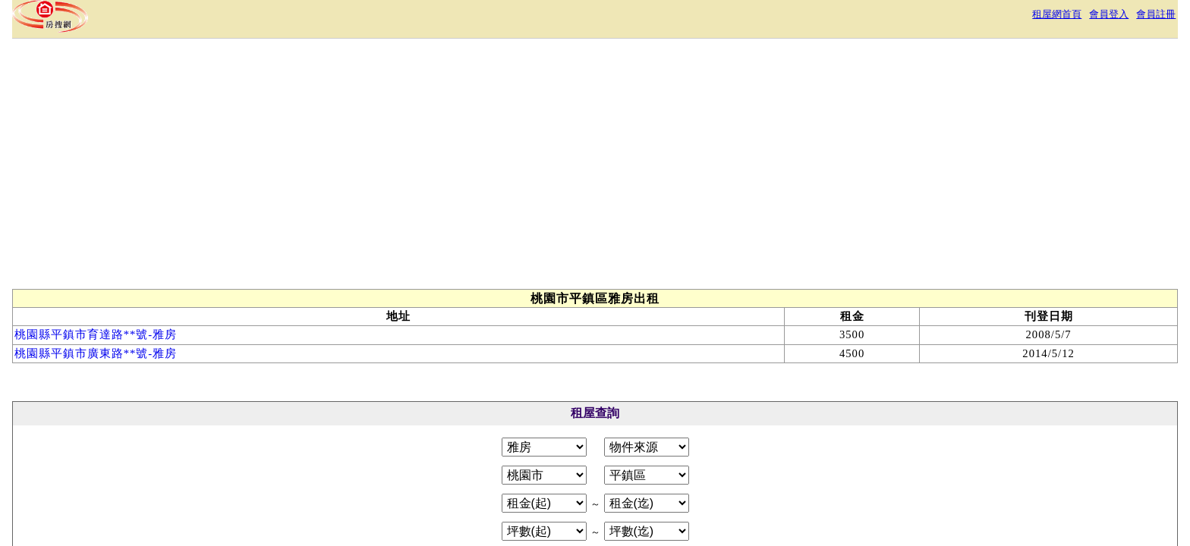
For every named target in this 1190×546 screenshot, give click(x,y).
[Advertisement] (680, 195)
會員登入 (879, 18)
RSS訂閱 (754, 472)
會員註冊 (935, 18)
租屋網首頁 (816, 18)
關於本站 (440, 472)
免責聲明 (634, 472)
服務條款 (501, 472)
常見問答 (695, 472)
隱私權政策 (567, 472)
